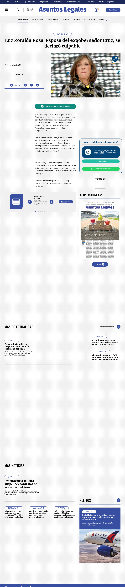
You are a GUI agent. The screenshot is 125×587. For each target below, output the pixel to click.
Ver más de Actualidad (110, 327)
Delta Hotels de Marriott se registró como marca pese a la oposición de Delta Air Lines (98, 517)
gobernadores (30, 2)
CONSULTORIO (37, 20)
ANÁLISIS (76, 20)
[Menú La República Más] (6, 9)
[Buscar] (18, 9)
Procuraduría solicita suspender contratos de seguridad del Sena (17, 346)
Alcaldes (17, 2)
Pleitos (85, 500)
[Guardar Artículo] (15, 85)
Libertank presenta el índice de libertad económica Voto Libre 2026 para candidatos (105, 357)
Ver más (100, 264)
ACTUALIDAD (23, 20)
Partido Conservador (74, 2)
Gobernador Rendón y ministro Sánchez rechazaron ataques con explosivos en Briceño (64, 514)
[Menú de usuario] (96, 10)
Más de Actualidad (19, 326)
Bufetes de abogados (106, 2)
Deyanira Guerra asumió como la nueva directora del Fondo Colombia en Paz (105, 342)
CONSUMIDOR (53, 20)
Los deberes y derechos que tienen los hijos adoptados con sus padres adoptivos (39, 514)
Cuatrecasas (90, 2)
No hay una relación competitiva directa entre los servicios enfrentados (97, 524)
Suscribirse (113, 10)
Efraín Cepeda (57, 2)
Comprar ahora (101, 161)
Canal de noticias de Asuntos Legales (55, 106)
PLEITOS (66, 20)
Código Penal (43, 2)
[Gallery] (40, 200)
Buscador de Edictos (95, 20)
